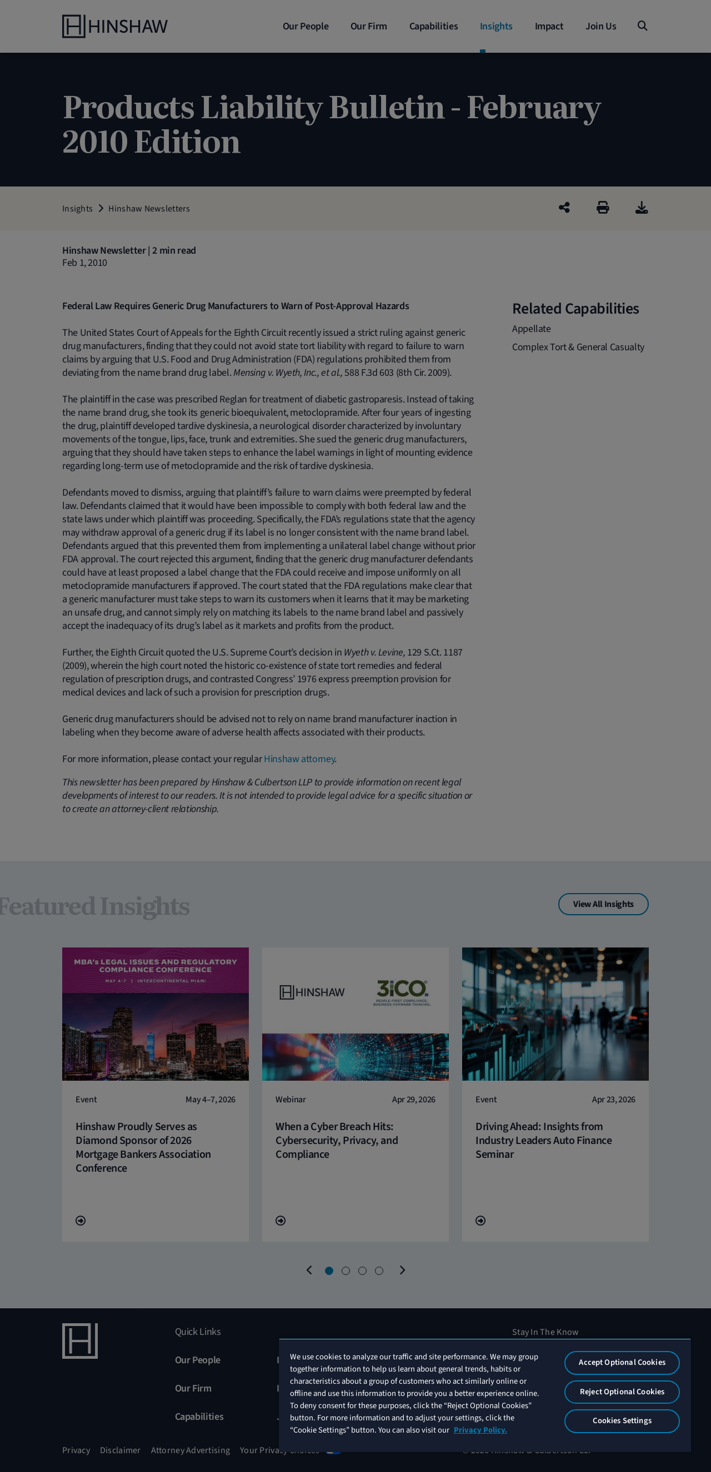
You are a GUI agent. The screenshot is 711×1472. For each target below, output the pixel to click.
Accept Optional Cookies (622, 1362)
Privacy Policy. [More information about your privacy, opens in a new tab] (480, 1430)
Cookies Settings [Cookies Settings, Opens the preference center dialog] (622, 1420)
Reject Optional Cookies (622, 1392)
